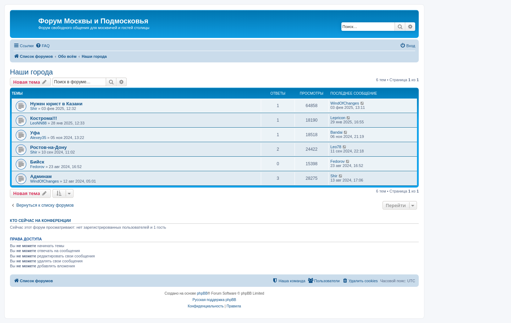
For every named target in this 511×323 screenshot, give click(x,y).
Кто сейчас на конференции (40, 220)
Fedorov (37, 167)
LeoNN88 (38, 123)
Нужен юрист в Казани (56, 103)
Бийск (37, 162)
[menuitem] (42, 45)
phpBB (202, 293)
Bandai (336, 132)
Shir (33, 108)
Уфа (35, 132)
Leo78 (335, 147)
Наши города (31, 72)
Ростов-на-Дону (48, 147)
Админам (41, 176)
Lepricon (337, 118)
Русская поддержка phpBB (214, 300)
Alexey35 (38, 137)
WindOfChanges (344, 103)
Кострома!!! (43, 118)
